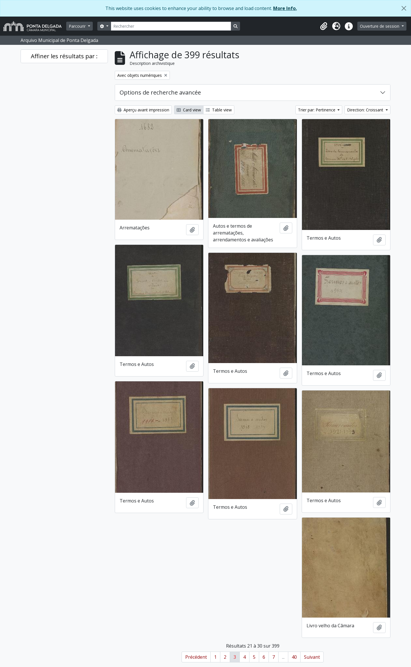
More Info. (285, 8)
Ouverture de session (380, 26)
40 (294, 657)
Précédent (196, 657)
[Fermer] (404, 8)
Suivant (312, 657)
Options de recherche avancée (160, 92)
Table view (219, 110)
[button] (323, 26)
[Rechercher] (171, 26)
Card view (189, 110)
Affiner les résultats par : (64, 56)
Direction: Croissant (365, 110)
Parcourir (78, 26)
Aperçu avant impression (143, 110)
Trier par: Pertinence (317, 110)
